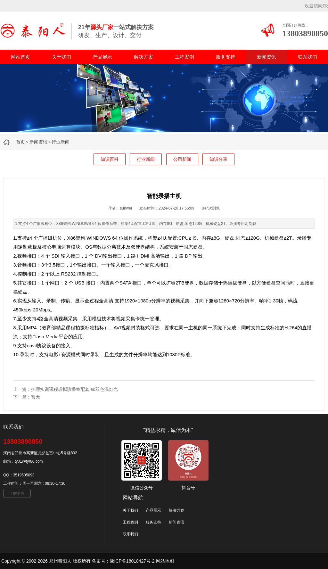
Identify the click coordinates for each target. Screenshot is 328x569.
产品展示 (102, 57)
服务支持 (225, 57)
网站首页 (20, 57)
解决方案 (143, 57)
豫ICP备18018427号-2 (132, 561)
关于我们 (61, 57)
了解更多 (17, 493)
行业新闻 (61, 141)
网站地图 (165, 561)
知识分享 (218, 159)
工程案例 (184, 57)
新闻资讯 (266, 57)
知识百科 (110, 159)
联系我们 (307, 57)
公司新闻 (182, 159)
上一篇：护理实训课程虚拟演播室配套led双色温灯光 (65, 389)
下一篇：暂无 (26, 397)
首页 (20, 141)
